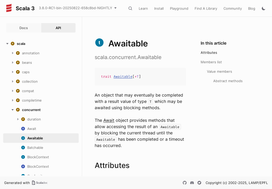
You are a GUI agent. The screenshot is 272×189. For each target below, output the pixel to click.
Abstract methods (228, 81)
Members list (211, 62)
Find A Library (206, 8)
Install (159, 8)
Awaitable (123, 76)
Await (108, 120)
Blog (251, 8)
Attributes (209, 52)
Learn (143, 8)
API (58, 28)
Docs (23, 28)
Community (232, 8)
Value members (219, 71)
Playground (179, 8)
